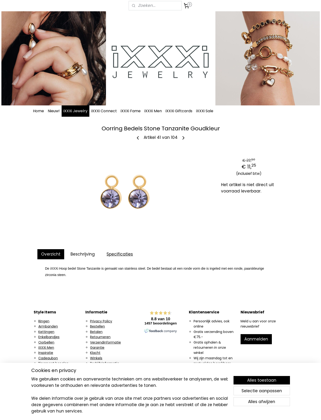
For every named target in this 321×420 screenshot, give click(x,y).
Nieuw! (54, 111)
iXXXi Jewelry (75, 111)
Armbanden (48, 326)
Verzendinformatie (105, 342)
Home (38, 111)
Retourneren (100, 337)
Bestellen (97, 326)
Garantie (97, 347)
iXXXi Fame (131, 111)
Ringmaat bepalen (53, 363)
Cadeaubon (48, 358)
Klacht (95, 352)
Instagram (46, 374)
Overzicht (50, 254)
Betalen (96, 331)
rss (188, 411)
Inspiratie (45, 352)
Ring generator (50, 368)
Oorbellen (46, 342)
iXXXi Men (153, 111)
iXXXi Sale (204, 111)
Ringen (43, 321)
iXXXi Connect (104, 111)
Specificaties (120, 254)
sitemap (178, 411)
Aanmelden (256, 339)
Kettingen (46, 331)
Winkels (96, 358)
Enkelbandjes (48, 337)
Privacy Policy (101, 321)
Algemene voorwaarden (110, 368)
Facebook (46, 379)
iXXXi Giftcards (179, 111)
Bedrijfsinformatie (104, 363)
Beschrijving (82, 254)
